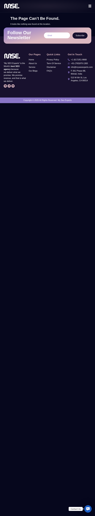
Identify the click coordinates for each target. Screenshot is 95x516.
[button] (89, 6)
